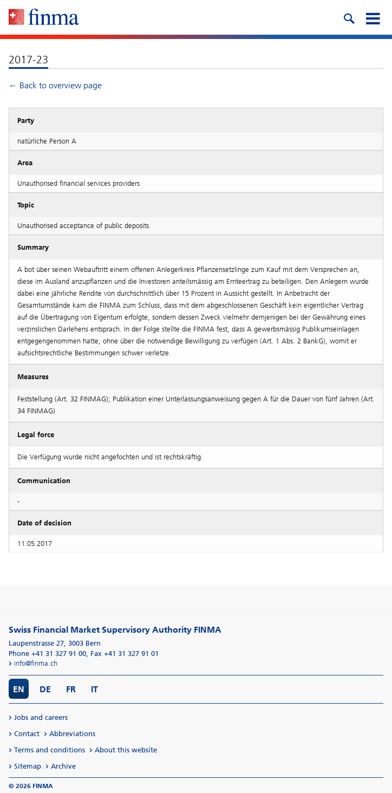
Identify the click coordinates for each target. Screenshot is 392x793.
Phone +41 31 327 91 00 (47, 653)
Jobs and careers (41, 717)
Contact (27, 734)
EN (18, 689)
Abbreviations (72, 734)
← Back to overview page (55, 85)
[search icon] (349, 17)
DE (45, 689)
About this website (126, 750)
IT (94, 689)
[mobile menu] (372, 17)
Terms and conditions (49, 750)
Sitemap (27, 766)
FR (71, 689)
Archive (63, 766)
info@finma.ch (35, 663)
